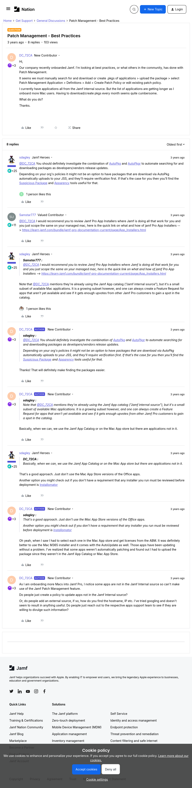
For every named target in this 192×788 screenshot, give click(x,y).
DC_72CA (25, 55)
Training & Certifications (26, 720)
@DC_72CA (27, 163)
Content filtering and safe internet (133, 741)
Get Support (24, 20)
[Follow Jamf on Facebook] (44, 691)
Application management (69, 734)
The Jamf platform (65, 713)
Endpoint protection (124, 727)
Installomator (49, 484)
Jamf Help (16, 713)
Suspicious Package (33, 183)
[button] (8, 10)
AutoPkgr (134, 163)
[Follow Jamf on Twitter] (11, 691)
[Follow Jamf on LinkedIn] (20, 691)
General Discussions (51, 20)
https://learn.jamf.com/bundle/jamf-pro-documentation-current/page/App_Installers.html (84, 230)
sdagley (24, 157)
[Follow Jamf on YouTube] (28, 691)
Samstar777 (27, 215)
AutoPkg (115, 163)
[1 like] (35, 194)
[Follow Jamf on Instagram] (36, 691)
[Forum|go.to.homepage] (24, 9)
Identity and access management (133, 720)
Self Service (118, 713)
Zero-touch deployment (68, 720)
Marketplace (18, 741)
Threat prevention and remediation (134, 734)
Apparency (62, 183)
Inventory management (68, 741)
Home (7, 20)
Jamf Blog (16, 734)
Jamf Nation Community (26, 727)
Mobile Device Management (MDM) (76, 727)
